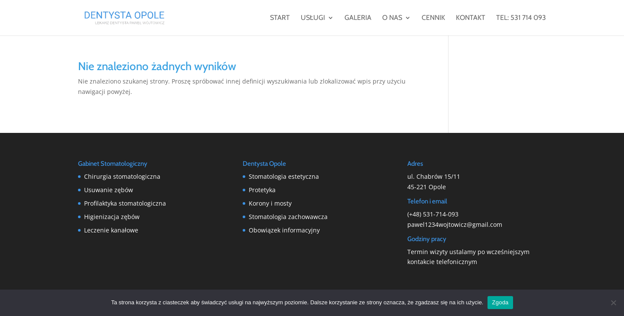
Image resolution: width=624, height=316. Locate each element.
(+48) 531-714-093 (432, 214)
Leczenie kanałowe (111, 230)
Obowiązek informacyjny (284, 230)
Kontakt (470, 18)
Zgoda (500, 302)
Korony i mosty (270, 203)
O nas (392, 18)
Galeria (357, 18)
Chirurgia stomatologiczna (122, 176)
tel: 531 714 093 (521, 18)
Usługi (313, 18)
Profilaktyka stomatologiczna (125, 203)
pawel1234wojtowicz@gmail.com (454, 224)
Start (280, 18)
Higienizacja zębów (112, 217)
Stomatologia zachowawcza (288, 217)
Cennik (433, 18)
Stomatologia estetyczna (284, 176)
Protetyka (262, 190)
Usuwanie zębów (108, 190)
